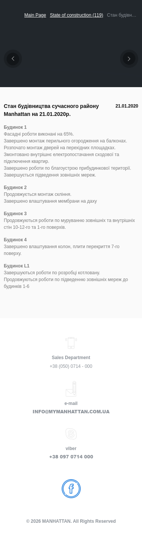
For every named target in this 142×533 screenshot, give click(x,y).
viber (71, 448)
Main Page (35, 15)
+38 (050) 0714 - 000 (71, 366)
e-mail (71, 403)
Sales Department (71, 357)
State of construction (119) (76, 15)
